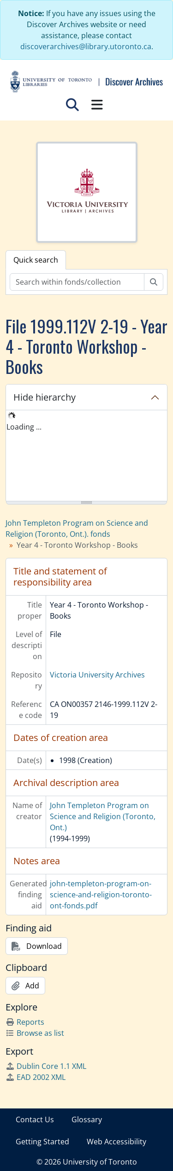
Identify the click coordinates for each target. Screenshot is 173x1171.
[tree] (86, 456)
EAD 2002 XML (36, 1077)
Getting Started (42, 1142)
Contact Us (35, 1119)
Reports (25, 1022)
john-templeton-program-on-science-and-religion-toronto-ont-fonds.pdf (101, 894)
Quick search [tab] (35, 260)
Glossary (87, 1119)
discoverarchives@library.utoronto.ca (85, 46)
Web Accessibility (116, 1142)
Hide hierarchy (44, 397)
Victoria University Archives (97, 675)
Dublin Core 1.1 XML (46, 1066)
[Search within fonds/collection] (77, 282)
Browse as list (35, 1033)
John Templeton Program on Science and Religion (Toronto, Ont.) (102, 816)
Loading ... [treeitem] (24, 427)
